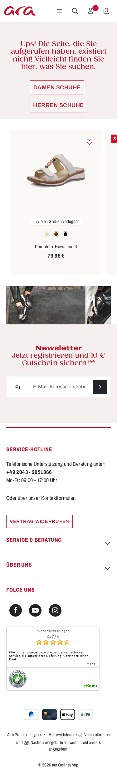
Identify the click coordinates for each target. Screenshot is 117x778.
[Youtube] (35, 610)
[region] (58, 202)
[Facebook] (15, 610)
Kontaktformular (58, 498)
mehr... (92, 664)
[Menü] (59, 11)
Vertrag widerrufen (39, 521)
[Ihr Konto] (90, 11)
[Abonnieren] (100, 387)
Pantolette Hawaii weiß (56, 246)
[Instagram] (55, 610)
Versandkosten (97, 735)
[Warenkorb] (106, 11)
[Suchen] (75, 11)
